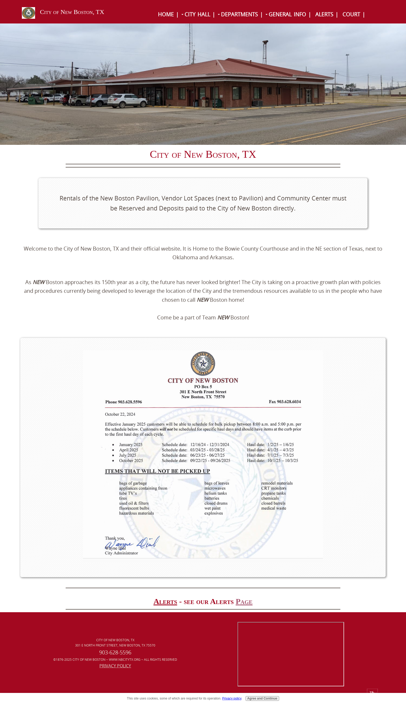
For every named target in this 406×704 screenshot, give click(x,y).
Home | (168, 14)
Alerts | (326, 14)
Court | (353, 14)
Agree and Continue (262, 698)
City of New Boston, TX (72, 11)
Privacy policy (231, 698)
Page (244, 601)
